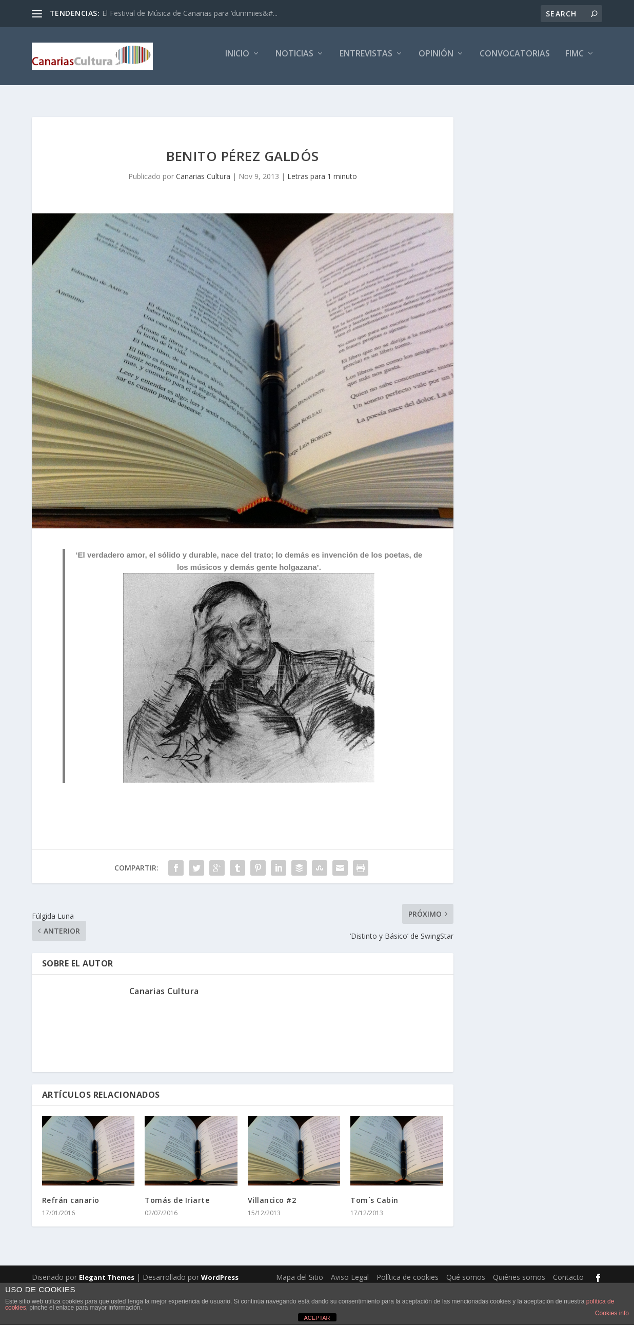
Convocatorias (515, 60)
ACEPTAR (317, 1318)
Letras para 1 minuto (322, 170)
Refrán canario (71, 1194)
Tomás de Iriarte (177, 1194)
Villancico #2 (272, 1194)
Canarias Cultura (203, 170)
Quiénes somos (519, 1271)
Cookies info (612, 1313)
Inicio (237, 60)
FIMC (574, 60)
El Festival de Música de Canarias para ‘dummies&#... (190, 13)
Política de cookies (408, 1271)
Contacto (568, 1271)
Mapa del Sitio (299, 1271)
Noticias (294, 60)
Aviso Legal (350, 1271)
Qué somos (465, 1271)
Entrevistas (366, 60)
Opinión (436, 60)
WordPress (220, 1271)
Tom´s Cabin (374, 1194)
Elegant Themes (106, 1271)
